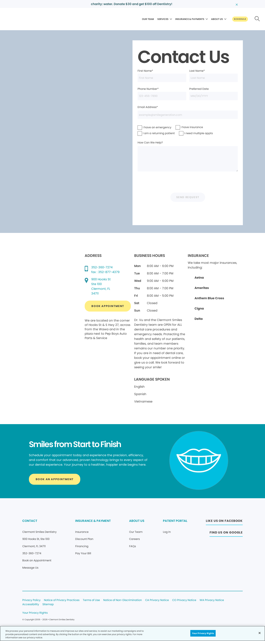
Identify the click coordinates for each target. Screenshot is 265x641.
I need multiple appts (189, 133)
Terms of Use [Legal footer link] (91, 600)
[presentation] (187, 183)
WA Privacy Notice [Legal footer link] (212, 600)
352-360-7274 (102, 267)
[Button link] (240, 19)
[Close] (259, 633)
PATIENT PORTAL (175, 521)
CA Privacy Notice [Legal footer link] (157, 600)
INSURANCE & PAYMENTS (189, 19)
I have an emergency (148, 127)
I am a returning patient (149, 133)
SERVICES (162, 19)
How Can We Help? (188, 156)
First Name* (162, 75)
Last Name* (213, 75)
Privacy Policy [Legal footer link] (31, 600)
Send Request (187, 197)
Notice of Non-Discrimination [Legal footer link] (122, 600)
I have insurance (185, 127)
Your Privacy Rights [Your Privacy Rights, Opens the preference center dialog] (203, 633)
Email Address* (188, 112)
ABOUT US (217, 19)
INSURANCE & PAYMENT (93, 521)
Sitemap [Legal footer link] (48, 604)
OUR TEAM (148, 19)
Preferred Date (213, 93)
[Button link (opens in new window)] (108, 306)
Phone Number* (162, 93)
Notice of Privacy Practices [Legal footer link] (61, 600)
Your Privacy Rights (35, 613)
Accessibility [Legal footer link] (30, 604)
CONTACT (29, 521)
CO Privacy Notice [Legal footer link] (184, 600)
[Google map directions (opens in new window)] (101, 286)
